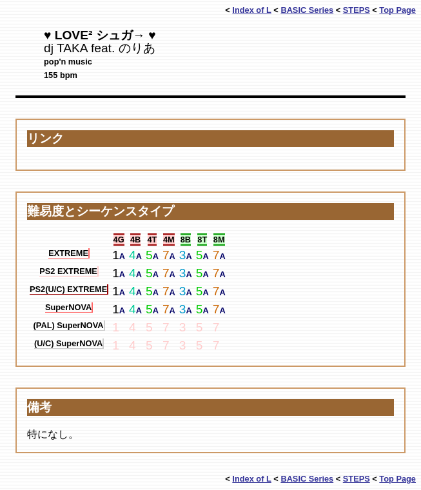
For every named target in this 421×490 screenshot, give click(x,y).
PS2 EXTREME (68, 271)
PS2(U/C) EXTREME (68, 289)
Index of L (251, 10)
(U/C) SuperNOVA (68, 343)
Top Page (397, 10)
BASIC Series (306, 10)
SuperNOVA (68, 307)
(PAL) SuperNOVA (69, 325)
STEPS (356, 10)
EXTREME (68, 253)
